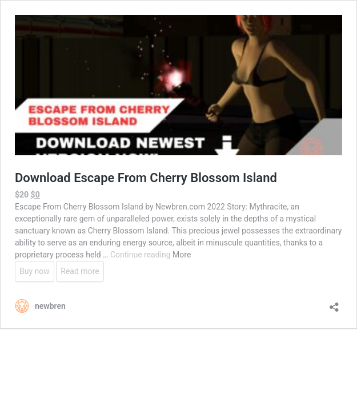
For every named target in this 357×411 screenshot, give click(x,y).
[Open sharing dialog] (334, 303)
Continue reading (141, 254)
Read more (80, 271)
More (182, 254)
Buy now (34, 271)
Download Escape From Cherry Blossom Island (146, 178)
